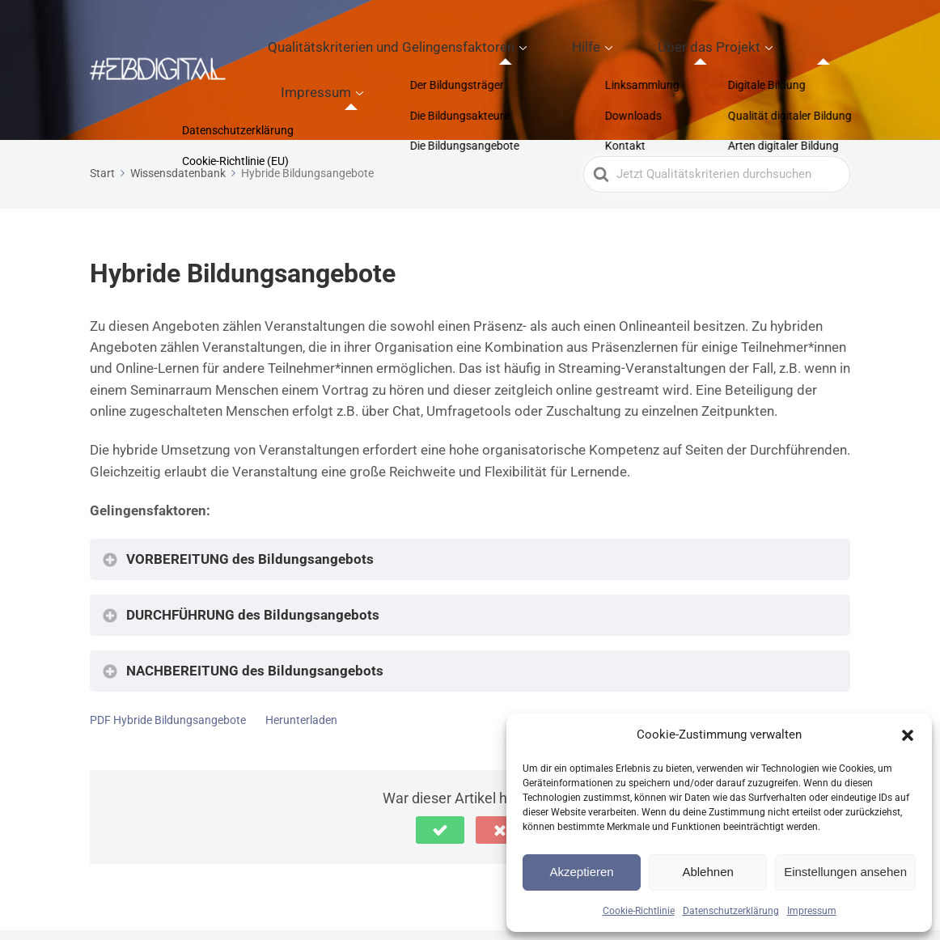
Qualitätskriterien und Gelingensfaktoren (432, 41)
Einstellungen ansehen (845, 872)
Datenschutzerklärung (731, 911)
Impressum (811, 911)
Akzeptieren (581, 872)
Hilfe (592, 41)
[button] (908, 735)
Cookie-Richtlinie (639, 911)
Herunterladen (301, 663)
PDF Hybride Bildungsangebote (168, 663)
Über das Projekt (688, 41)
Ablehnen (707, 872)
